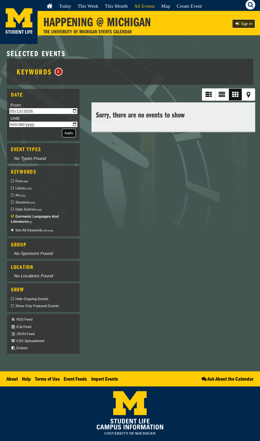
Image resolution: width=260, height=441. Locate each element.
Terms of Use (47, 379)
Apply (69, 132)
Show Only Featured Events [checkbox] (37, 306)
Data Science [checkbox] (28, 209)
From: (16, 105)
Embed (19, 348)
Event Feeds (75, 379)
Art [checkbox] (20, 195)
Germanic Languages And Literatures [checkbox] (34, 218)
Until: (16, 118)
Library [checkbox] (23, 188)
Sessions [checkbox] (25, 202)
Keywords (40, 71)
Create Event (189, 6)
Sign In (244, 23)
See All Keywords (34, 230)
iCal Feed (21, 327)
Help (26, 379)
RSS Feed (21, 319)
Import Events (104, 379)
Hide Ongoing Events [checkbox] (31, 299)
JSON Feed (23, 334)
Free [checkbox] (21, 181)
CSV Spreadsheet (27, 341)
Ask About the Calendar (227, 379)
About (12, 379)
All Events (144, 6)
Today (65, 6)
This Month (116, 6)
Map (165, 6)
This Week (88, 6)
